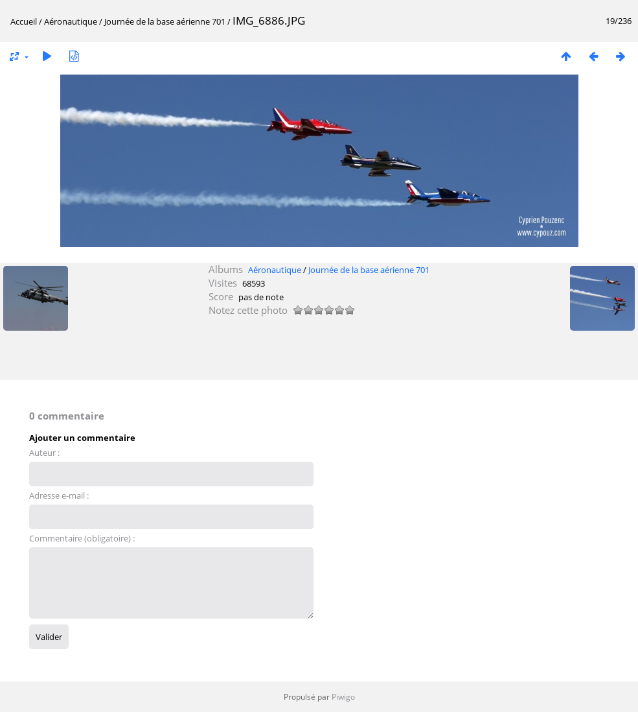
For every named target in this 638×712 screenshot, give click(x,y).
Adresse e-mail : (59, 495)
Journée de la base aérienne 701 (164, 21)
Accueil (23, 21)
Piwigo (343, 696)
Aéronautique (70, 21)
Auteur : (44, 452)
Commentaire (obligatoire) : (82, 538)
